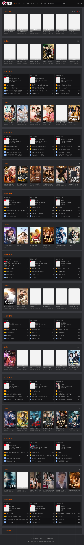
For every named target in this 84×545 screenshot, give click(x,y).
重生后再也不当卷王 (22, 61)
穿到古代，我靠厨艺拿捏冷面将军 (35, 123)
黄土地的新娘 (33, 245)
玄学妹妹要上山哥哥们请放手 (74, 32)
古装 (41, 3)
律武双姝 (32, 306)
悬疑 (45, 3)
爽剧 (28, 3)
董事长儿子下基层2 (22, 184)
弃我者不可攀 (46, 32)
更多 (78, 41)
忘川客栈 (6, 429)
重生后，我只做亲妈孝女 (10, 61)
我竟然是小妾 (59, 184)
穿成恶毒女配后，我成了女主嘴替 (22, 123)
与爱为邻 (19, 245)
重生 (19, 3)
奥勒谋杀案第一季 (8, 490)
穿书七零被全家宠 (8, 32)
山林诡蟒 (70, 429)
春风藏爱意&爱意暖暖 (48, 490)
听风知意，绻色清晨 (9, 367)
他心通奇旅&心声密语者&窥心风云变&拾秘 (35, 490)
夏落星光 (70, 245)
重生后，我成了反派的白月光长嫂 (10, 123)
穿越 (24, 3)
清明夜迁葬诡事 (60, 429)
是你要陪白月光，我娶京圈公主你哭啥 (22, 306)
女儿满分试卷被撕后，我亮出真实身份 (61, 245)
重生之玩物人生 (34, 61)
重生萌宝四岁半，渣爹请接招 (48, 367)
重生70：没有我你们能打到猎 (48, 61)
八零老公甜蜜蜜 (47, 123)
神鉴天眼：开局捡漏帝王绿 (61, 306)
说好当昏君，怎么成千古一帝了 (61, 367)
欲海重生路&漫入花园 (74, 490)
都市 (36, 3)
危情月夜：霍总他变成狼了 (74, 306)
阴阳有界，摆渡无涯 (22, 429)
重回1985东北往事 (22, 32)
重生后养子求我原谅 (61, 61)
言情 (32, 3)
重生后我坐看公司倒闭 (74, 61)
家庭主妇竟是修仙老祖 (10, 184)
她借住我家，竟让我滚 (74, 184)
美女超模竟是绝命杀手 (48, 184)
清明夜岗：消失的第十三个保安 (35, 429)
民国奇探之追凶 (60, 32)
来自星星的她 (46, 306)
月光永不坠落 (20, 490)
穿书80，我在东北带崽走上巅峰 (61, 123)
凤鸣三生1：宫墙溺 (35, 367)
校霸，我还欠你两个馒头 (10, 306)
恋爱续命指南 (46, 245)
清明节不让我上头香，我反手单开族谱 (48, 429)
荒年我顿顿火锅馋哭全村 (74, 123)
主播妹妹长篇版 (60, 490)
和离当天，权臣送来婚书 (22, 367)
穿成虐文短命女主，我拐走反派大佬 (10, 245)
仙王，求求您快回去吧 (74, 367)
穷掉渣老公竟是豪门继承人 (35, 184)
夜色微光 (32, 32)
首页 (15, 3)
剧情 (49, 3)
